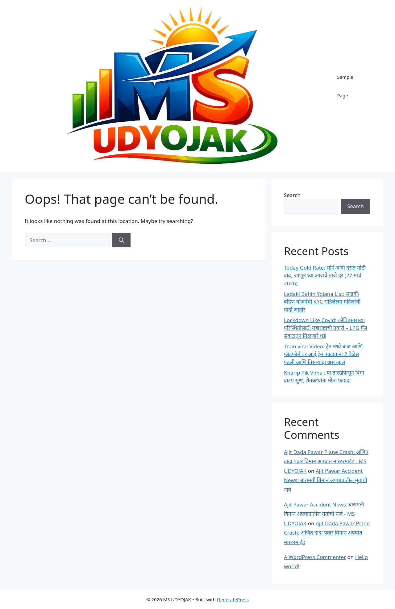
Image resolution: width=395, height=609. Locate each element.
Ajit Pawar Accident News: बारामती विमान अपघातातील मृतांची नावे (325, 480)
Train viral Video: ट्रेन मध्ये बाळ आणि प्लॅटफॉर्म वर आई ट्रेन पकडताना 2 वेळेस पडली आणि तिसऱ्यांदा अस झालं (323, 354)
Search (292, 195)
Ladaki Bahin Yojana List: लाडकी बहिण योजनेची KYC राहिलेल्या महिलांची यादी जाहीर (322, 301)
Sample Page (345, 86)
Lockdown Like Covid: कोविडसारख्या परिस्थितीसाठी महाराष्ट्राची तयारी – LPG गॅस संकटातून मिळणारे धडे (325, 328)
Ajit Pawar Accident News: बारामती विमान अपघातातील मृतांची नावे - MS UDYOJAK (324, 514)
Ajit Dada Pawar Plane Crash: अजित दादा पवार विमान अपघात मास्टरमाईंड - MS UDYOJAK (326, 461)
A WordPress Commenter (315, 557)
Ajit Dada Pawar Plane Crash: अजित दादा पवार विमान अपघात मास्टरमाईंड (327, 533)
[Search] (121, 240)
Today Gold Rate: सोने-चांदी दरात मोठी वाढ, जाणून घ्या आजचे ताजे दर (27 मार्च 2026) (325, 275)
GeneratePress (233, 599)
